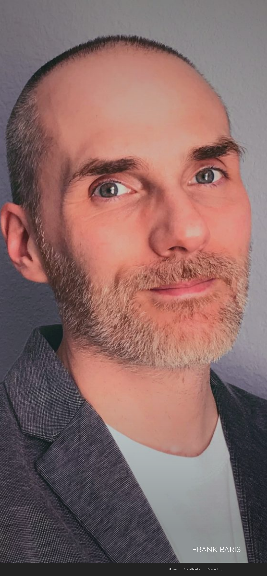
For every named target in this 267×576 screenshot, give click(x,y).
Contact (212, 569)
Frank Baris (216, 549)
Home (173, 569)
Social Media (192, 569)
